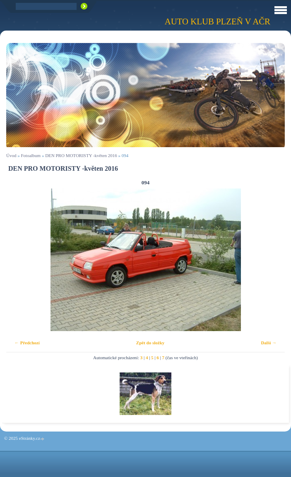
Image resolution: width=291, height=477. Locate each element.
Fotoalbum (31, 155)
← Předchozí (27, 342)
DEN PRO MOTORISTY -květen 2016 (81, 155)
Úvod (11, 155)
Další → (269, 342)
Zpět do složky (150, 342)
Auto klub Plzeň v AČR (217, 21)
